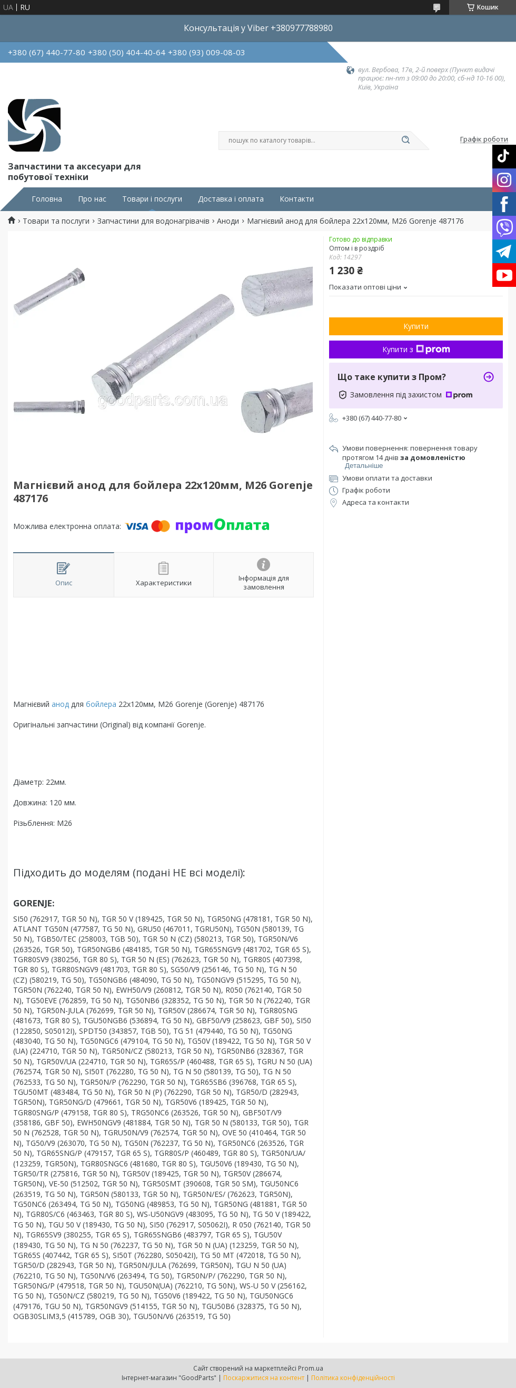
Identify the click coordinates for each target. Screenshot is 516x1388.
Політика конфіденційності (353, 1377)
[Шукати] (405, 140)
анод (60, 704)
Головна (47, 199)
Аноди (228, 221)
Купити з (416, 349)
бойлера (101, 704)
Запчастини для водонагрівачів (153, 221)
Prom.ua (310, 1368)
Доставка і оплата (231, 199)
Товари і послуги (152, 199)
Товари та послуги (56, 221)
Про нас (92, 199)
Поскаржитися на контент (263, 1377)
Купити (416, 326)
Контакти (297, 199)
